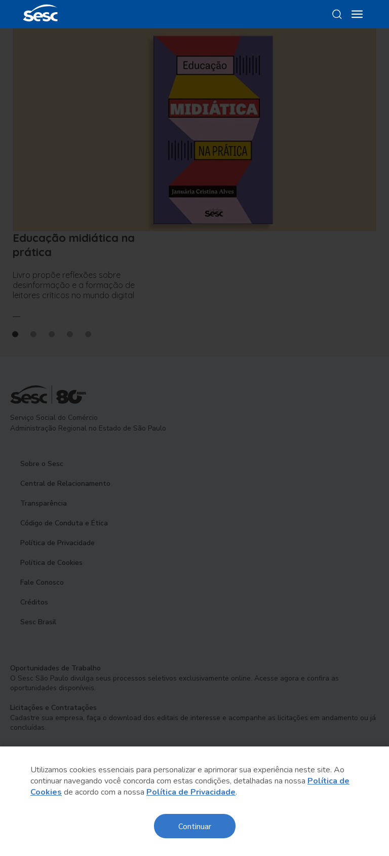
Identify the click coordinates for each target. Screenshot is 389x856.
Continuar (194, 826)
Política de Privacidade (191, 792)
